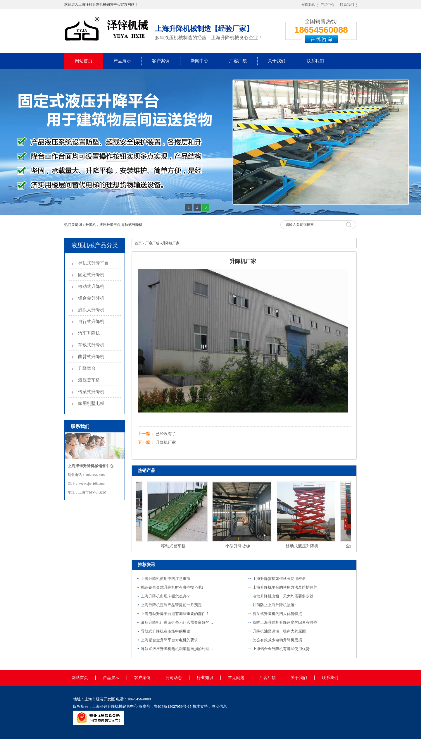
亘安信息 (219, 706)
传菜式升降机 (91, 391)
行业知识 (205, 678)
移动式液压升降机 (302, 546)
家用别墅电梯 (91, 403)
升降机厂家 (166, 442)
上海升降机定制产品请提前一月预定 (171, 605)
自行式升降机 (91, 321)
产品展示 (122, 61)
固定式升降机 (91, 274)
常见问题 (236, 678)
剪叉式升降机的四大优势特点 (277, 613)
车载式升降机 (91, 345)
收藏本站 (308, 5)
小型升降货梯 (238, 546)
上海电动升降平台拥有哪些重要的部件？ (175, 613)
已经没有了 (166, 434)
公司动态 (173, 678)
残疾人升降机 (91, 309)
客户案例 (161, 61)
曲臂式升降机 (91, 356)
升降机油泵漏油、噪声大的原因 (279, 631)
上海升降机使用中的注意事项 (165, 578)
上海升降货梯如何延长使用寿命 (279, 578)
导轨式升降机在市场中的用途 (165, 631)
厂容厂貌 (238, 61)
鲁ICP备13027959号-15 (173, 706)
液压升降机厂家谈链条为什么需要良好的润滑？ (177, 622)
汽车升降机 (89, 333)
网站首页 (83, 61)
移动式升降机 (91, 286)
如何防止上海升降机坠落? (274, 605)
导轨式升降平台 (93, 263)
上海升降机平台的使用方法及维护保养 (285, 587)
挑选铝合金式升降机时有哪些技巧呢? (172, 587)
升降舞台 (87, 368)
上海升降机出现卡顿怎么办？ (165, 596)
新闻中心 (199, 61)
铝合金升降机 (91, 298)
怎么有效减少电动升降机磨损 (277, 640)
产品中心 (327, 5)
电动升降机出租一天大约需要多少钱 (283, 596)
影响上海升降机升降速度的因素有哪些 (285, 622)
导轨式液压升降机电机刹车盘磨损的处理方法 (177, 649)
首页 (138, 243)
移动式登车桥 (174, 546)
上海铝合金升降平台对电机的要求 (169, 640)
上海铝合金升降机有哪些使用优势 (281, 649)
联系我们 (347, 5)
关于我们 (276, 61)
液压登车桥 (89, 380)
